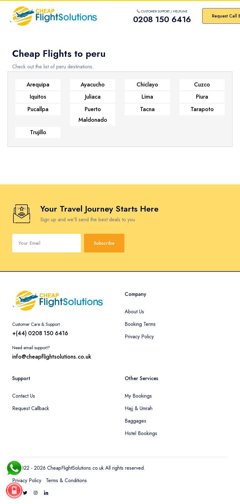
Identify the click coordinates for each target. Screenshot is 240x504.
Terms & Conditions (66, 480)
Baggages (135, 420)
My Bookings (138, 395)
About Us (134, 311)
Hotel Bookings (141, 433)
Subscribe (104, 243)
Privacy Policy (139, 336)
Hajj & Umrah (138, 408)
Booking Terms (140, 324)
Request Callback (30, 408)
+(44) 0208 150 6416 (40, 333)
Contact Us (23, 395)
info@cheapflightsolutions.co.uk (51, 357)
